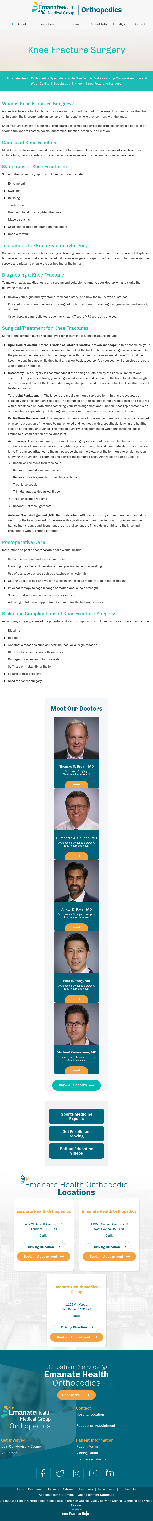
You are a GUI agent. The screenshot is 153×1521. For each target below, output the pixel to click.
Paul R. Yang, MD (76, 984)
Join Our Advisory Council (22, 1446)
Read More (71, 1395)
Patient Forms (87, 1446)
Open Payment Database (96, 1495)
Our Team (71, 24)
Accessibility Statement (56, 1495)
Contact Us (127, 1489)
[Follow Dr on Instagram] (77, 1473)
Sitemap (69, 1489)
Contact (139, 24)
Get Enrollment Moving (76, 1133)
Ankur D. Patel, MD (76, 913)
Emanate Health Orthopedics (43, 1211)
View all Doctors (73, 1085)
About (22, 24)
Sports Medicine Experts (76, 1116)
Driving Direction (41, 1247)
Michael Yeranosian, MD (76, 1056)
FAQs (121, 24)
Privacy (53, 1489)
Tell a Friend (106, 1489)
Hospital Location (90, 1414)
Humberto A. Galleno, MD (76, 841)
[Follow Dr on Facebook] (43, 1473)
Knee (78, 83)
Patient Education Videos (76, 1151)
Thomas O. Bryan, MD (76, 770)
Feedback (86, 1489)
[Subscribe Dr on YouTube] (93, 1473)
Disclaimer (36, 1489)
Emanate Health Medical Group (76, 1289)
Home (8, 24)
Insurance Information (94, 1459)
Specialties (45, 24)
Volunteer (9, 1453)
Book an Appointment (40, 1256)
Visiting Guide (87, 1453)
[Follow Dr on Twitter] (60, 1473)
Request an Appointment (95, 1426)
